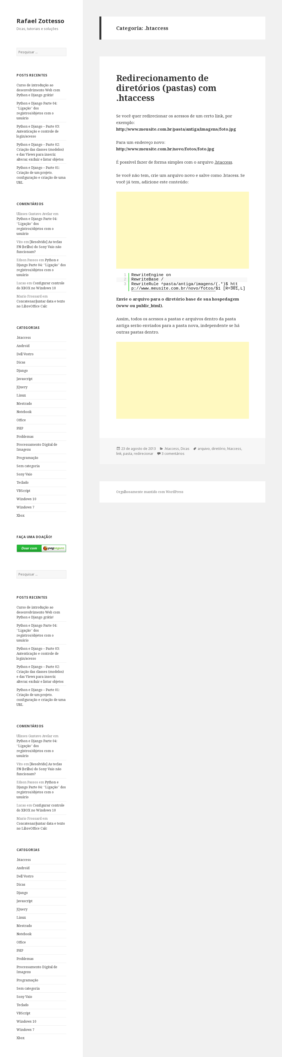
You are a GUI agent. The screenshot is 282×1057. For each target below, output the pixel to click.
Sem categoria (28, 466)
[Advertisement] (182, 230)
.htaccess (24, 337)
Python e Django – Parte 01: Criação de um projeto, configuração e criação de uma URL (41, 175)
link (118, 453)
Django (22, 370)
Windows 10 (26, 499)
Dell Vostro (25, 354)
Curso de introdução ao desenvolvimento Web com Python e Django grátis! (38, 90)
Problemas (25, 436)
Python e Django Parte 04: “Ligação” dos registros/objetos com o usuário (37, 110)
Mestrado (24, 403)
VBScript (23, 490)
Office (21, 420)
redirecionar (143, 453)
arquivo (204, 448)
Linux (21, 395)
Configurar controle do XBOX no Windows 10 (40, 285)
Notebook (24, 411)
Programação (27, 457)
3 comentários (173, 453)
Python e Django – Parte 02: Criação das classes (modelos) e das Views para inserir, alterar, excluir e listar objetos (40, 152)
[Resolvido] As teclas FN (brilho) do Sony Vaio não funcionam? (39, 247)
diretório (219, 448)
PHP (20, 428)
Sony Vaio (24, 474)
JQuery (22, 387)
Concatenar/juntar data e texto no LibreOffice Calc (41, 304)
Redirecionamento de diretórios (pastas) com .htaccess (166, 87)
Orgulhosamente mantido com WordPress (149, 491)
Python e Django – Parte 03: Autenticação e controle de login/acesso (38, 131)
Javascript (24, 378)
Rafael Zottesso (40, 20)
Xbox (21, 515)
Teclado (23, 482)
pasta (127, 453)
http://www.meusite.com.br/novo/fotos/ (184, 286)
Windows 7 (25, 507)
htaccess (234, 448)
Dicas (21, 362)
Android (23, 345)
